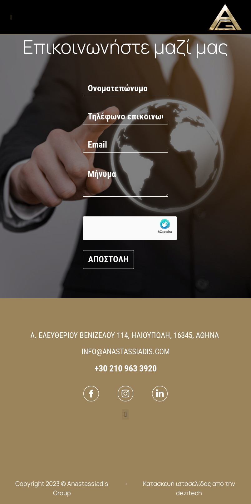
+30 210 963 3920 (126, 368)
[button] (11, 17)
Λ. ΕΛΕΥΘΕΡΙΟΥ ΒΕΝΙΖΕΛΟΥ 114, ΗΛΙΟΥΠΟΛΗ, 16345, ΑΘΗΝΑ (124, 335)
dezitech (189, 493)
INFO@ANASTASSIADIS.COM (125, 351)
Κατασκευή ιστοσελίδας (177, 483)
